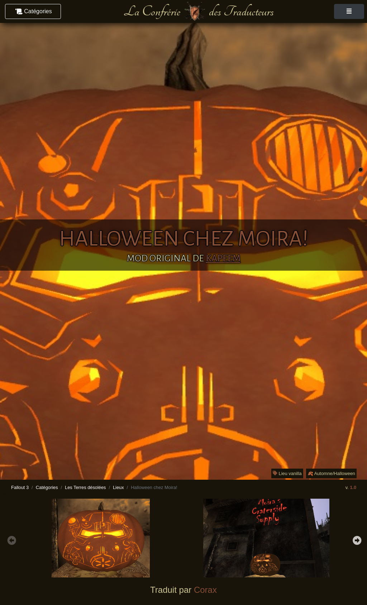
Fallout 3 (20, 487)
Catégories (47, 487)
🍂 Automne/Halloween (331, 473)
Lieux (118, 487)
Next (356, 539)
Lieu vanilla (287, 473)
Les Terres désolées (85, 487)
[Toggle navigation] (349, 11)
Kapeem (223, 258)
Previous (10, 539)
